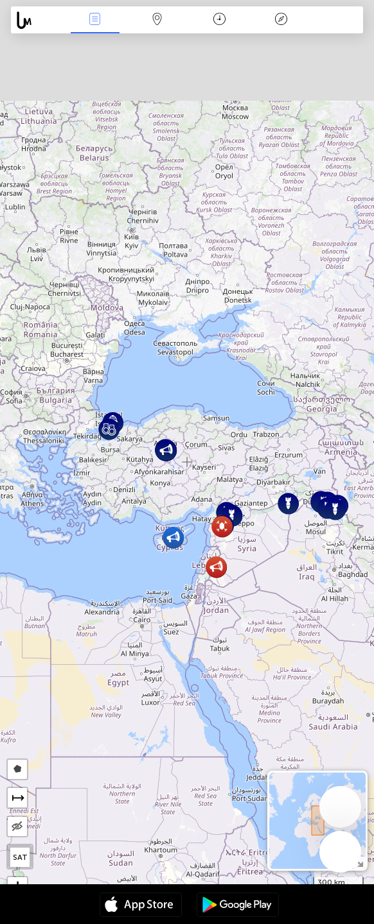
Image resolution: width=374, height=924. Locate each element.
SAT (20, 857)
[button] (216, 566)
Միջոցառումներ (95, 20)
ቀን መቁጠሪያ (219, 20)
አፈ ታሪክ (281, 20)
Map (156, 20)
